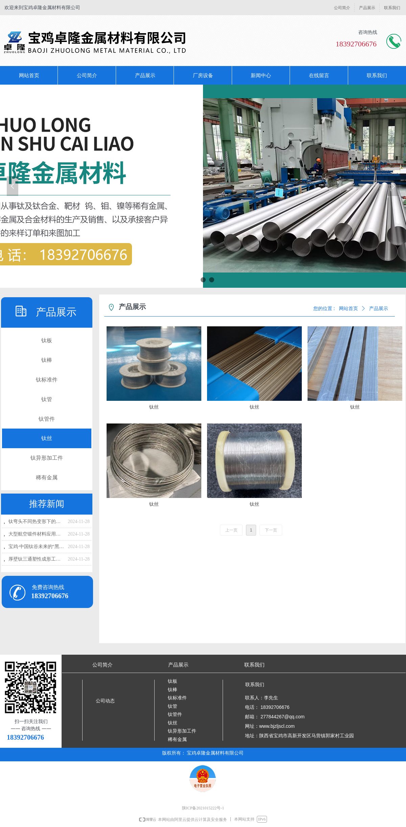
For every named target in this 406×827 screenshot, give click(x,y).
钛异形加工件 (46, 458)
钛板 (46, 340)
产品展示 (378, 308)
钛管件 (47, 419)
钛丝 (46, 438)
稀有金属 (47, 477)
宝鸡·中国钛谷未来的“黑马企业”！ (36, 546)
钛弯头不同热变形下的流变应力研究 (36, 521)
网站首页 (348, 308)
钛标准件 (47, 380)
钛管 (46, 399)
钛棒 (46, 360)
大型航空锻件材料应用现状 (36, 534)
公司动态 (105, 700)
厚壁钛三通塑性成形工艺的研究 (36, 559)
